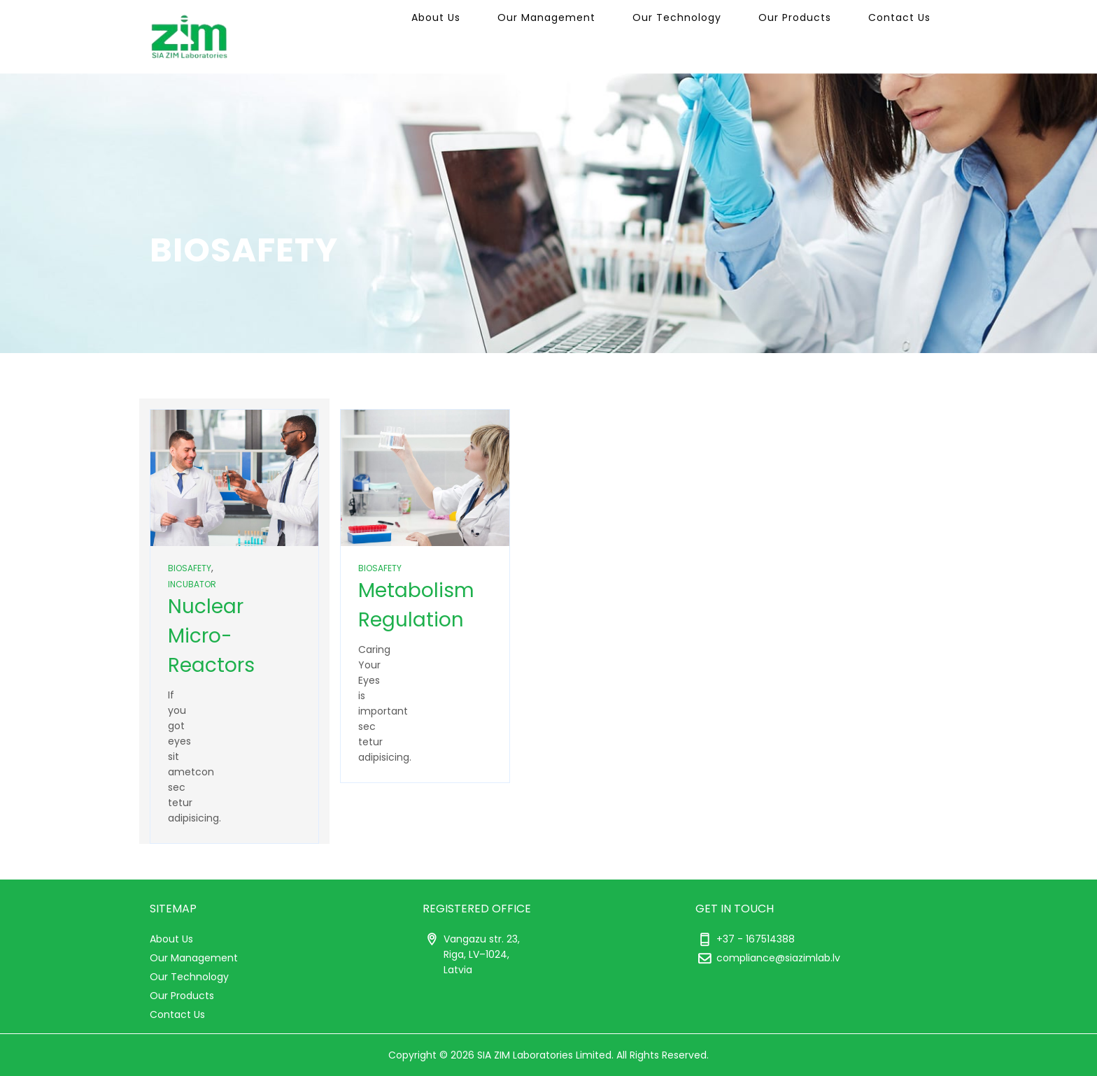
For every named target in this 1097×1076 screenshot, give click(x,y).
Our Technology (709, 36)
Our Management (593, 36)
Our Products (814, 36)
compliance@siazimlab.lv (778, 958)
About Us (495, 36)
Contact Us (906, 36)
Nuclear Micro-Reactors (211, 636)
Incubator (192, 584)
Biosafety (189, 568)
